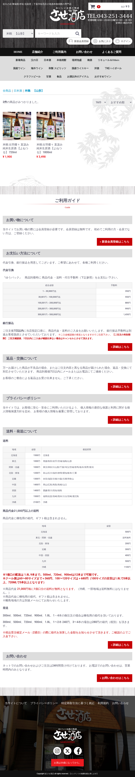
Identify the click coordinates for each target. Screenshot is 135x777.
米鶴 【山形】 (34, 90)
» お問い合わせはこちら (114, 678)
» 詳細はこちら (120, 346)
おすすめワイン (102, 76)
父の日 (34, 60)
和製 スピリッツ (57, 68)
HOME (18, 51)
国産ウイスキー (80, 68)
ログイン (123, 41)
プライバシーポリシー (44, 703)
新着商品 (20, 60)
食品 (59, 76)
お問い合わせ (84, 51)
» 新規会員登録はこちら (114, 241)
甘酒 (48, 76)
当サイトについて (16, 703)
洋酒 (96, 68)
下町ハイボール (113, 68)
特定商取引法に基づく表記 (77, 703)
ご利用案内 (59, 51)
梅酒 (89, 60)
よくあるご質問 (111, 51)
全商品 (7, 90)
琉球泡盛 (77, 60)
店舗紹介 (37, 51)
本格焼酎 (61, 60)
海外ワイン (37, 68)
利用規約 (103, 703)
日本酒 (47, 60)
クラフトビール (32, 76)
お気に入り (102, 41)
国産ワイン (19, 68)
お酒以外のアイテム (78, 76)
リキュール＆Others (108, 60)
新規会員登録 (78, 41)
